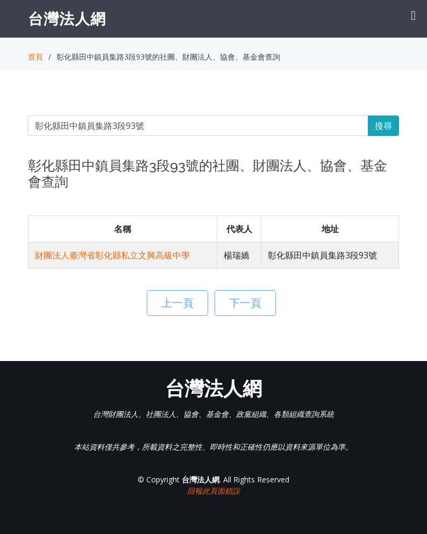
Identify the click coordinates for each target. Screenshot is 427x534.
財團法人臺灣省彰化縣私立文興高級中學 (112, 255)
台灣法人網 (67, 18)
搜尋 (383, 126)
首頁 (35, 57)
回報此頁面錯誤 (213, 491)
